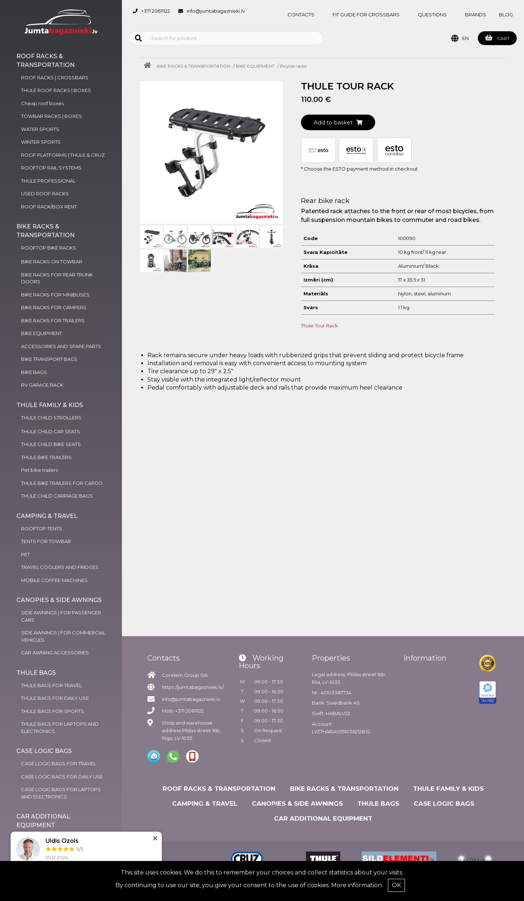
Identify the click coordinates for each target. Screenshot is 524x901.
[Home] (149, 66)
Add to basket (338, 122)
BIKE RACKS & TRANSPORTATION (193, 66)
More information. (357, 885)
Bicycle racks (293, 66)
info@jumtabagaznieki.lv (216, 11)
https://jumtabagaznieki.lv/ (193, 687)
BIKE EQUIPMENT (255, 66)
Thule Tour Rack (319, 325)
